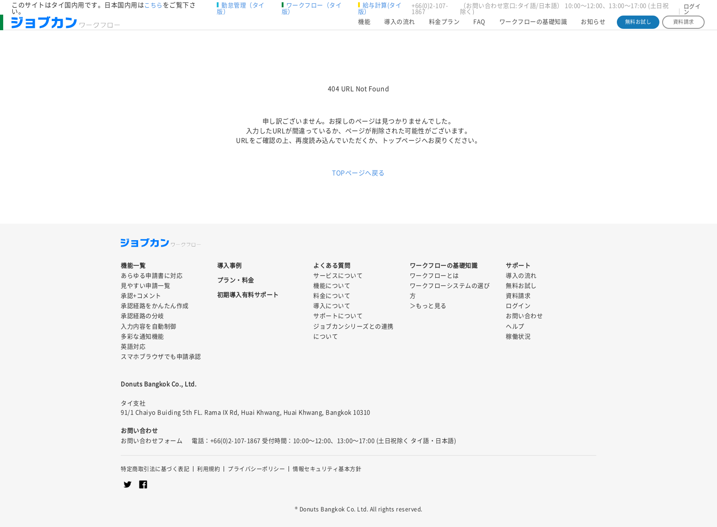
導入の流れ (399, 26)
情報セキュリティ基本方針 (327, 469)
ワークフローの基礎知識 (533, 26)
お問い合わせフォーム (151, 441)
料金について (331, 296)
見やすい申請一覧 (145, 286)
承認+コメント (141, 296)
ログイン (692, 9)
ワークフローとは (434, 276)
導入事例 (229, 266)
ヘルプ (515, 326)
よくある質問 (331, 266)
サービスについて (338, 276)
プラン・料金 (235, 280)
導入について (331, 306)
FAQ (479, 26)
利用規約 (208, 469)
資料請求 (683, 26)
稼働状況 (518, 336)
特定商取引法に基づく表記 (155, 469)
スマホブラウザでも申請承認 (161, 357)
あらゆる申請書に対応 (151, 276)
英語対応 (133, 347)
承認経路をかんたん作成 (155, 306)
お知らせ (593, 26)
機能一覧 (133, 266)
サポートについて (338, 316)
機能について (331, 286)
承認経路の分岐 (142, 316)
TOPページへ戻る (358, 173)
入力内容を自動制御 (149, 326)
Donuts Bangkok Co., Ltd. (159, 384)
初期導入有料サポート (248, 295)
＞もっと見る (428, 306)
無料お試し (638, 26)
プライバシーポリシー (256, 469)
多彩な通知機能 (142, 336)
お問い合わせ (524, 316)
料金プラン (444, 26)
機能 (364, 26)
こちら (153, 5)
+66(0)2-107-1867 (430, 9)
